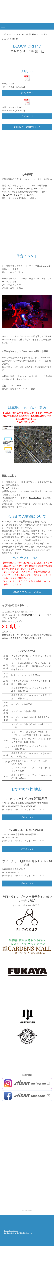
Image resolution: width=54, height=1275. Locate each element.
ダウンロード (27, 93)
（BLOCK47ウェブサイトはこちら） (19, 195)
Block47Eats (35, 498)
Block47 (5, 488)
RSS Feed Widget (27, 1210)
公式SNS (16, 179)
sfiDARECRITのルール (29, 615)
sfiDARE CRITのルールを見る (27, 592)
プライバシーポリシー (11, 1231)
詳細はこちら (27, 817)
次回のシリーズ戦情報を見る (27, 127)
